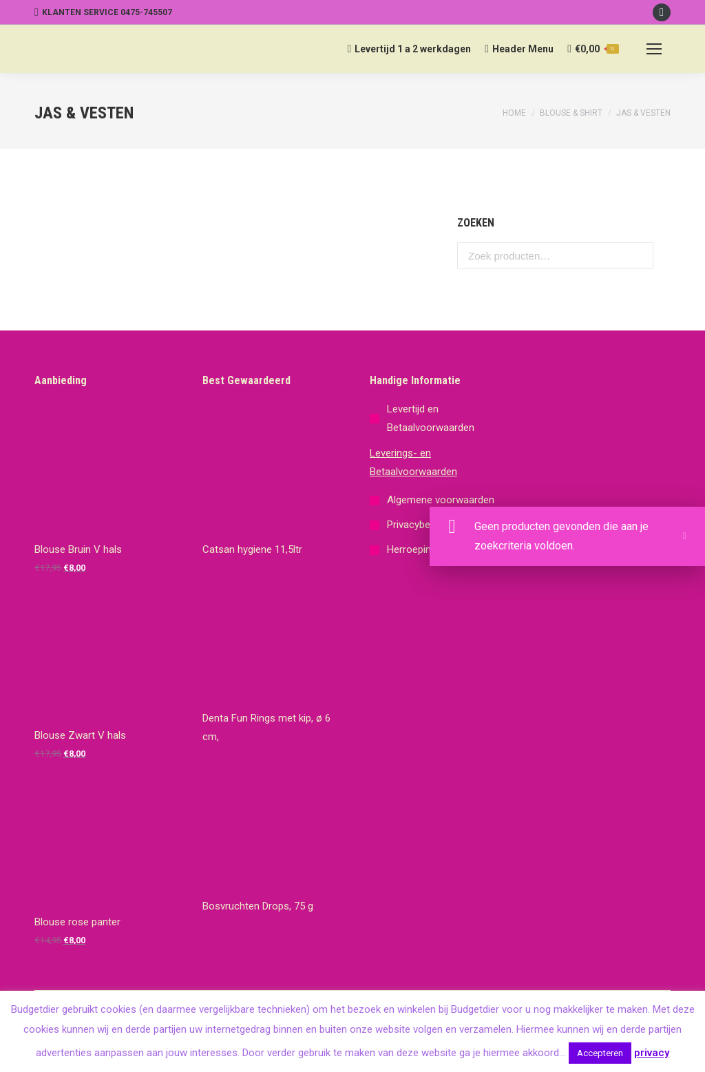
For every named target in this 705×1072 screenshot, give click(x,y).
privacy (651, 1053)
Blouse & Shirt (571, 113)
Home (514, 113)
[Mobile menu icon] (654, 48)
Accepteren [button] (600, 1053)
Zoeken (639, 255)
